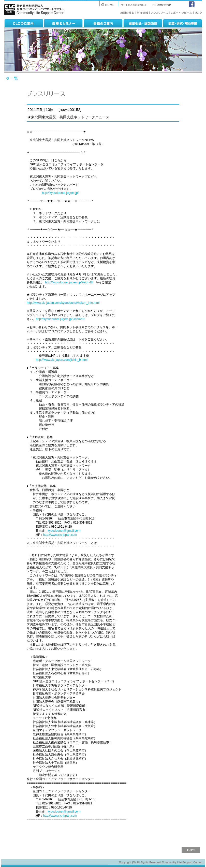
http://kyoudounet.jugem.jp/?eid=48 (69, 282)
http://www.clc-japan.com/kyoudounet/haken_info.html (63, 303)
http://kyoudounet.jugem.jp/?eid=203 (60, 319)
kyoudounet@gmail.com (64, 530)
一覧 (14, 78)
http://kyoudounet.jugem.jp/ (60, 193)
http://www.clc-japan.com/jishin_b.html (61, 360)
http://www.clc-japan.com (60, 535)
